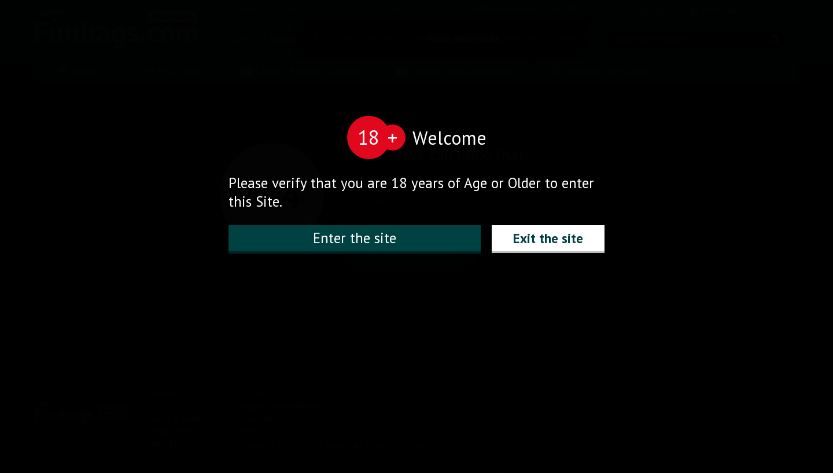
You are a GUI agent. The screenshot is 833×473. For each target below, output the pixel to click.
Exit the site (548, 238)
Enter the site (354, 238)
